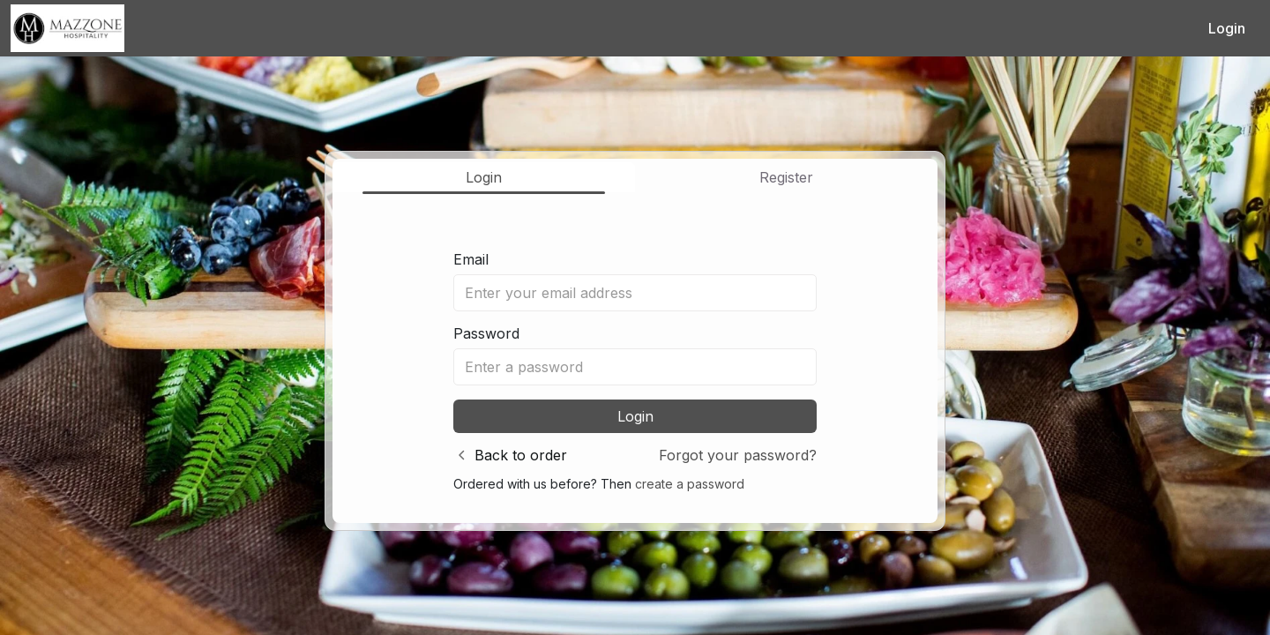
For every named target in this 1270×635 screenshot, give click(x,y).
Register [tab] (786, 177)
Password (486, 333)
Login (1226, 28)
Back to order (520, 455)
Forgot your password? (738, 455)
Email (471, 259)
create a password (689, 483)
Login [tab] (484, 177)
